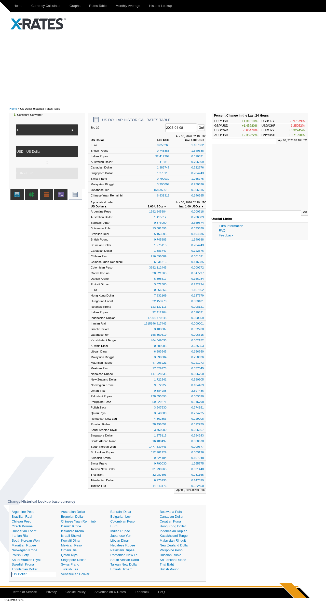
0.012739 (197, 424)
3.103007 (160, 329)
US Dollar (19, 574)
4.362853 (160, 418)
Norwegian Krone (24, 550)
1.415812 (163, 161)
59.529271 (160, 401)
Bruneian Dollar (72, 516)
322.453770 (159, 301)
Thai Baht (167, 564)
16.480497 (160, 441)
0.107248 (197, 457)
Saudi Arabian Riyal (26, 560)
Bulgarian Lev (120, 516)
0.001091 (197, 256)
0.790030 (163, 178)
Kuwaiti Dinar (71, 540)
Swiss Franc (70, 564)
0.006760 (197, 373)
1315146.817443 (155, 323)
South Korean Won (26, 540)
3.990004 (163, 184)
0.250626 (197, 184)
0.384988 (160, 390)
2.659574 (197, 222)
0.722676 (197, 167)
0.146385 (197, 195)
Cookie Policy (75, 592)
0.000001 (197, 323)
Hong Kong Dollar (173, 526)
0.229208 (197, 418)
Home (17, 6)
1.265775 (197, 178)
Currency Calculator (46, 6)
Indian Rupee (120, 531)
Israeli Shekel (71, 536)
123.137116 (159, 306)
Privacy (51, 592)
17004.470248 (157, 317)
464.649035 (159, 340)
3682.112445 (158, 267)
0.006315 (197, 189)
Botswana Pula (171, 512)
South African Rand (124, 560)
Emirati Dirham (121, 569)
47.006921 (160, 362)
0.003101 (197, 301)
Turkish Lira (69, 569)
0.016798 (197, 401)
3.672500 (160, 284)
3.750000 (160, 429)
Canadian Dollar (171, 516)
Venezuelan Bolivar (75, 574)
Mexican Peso (71, 545)
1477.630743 (158, 446)
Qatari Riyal (69, 555)
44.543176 (160, 485)
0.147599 (197, 480)
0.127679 (197, 295)
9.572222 (160, 385)
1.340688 (197, 150)
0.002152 (197, 340)
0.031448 (197, 469)
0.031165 (197, 474)
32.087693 (160, 474)
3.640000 (160, 413)
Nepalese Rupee (122, 545)
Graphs (75, 6)
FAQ (222, 230)
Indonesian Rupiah (173, 531)
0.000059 (197, 317)
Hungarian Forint (24, 531)
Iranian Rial (20, 536)
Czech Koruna (22, 526)
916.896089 (159, 256)
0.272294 (197, 284)
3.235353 (197, 345)
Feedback (226, 235)
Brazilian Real (22, 516)
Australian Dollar (73, 512)
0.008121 (197, 306)
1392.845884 (158, 211)
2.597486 (197, 390)
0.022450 (197, 485)
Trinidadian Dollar (24, 569)
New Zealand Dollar (174, 545)
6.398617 (160, 278)
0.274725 (197, 413)
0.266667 (197, 429)
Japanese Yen (120, 536)
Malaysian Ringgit (173, 540)
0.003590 (197, 396)
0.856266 (163, 145)
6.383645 (160, 351)
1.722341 (160, 379)
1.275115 (163, 173)
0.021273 (197, 362)
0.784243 (197, 173)
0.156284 (197, 278)
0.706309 (197, 161)
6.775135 (160, 480)
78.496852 (160, 424)
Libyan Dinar (119, 540)
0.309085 (160, 345)
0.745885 (163, 150)
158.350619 (161, 189)
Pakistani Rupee (122, 550)
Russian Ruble (170, 555)
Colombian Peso (122, 521)
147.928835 (159, 373)
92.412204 (162, 156)
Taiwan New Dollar (124, 564)
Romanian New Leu (124, 555)
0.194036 (197, 233)
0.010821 (197, 156)
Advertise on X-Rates (110, 592)
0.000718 (197, 211)
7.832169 (160, 295)
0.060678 (197, 441)
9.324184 (160, 457)
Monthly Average (128, 6)
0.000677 (197, 446)
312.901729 (159, 452)
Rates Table (97, 6)
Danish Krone (71, 526)
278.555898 (159, 396)
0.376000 (160, 222)
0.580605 (197, 379)
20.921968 (160, 273)
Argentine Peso (23, 512)
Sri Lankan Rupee (173, 560)
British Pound (169, 569)
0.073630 (197, 228)
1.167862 (197, 145)
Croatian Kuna (170, 521)
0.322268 (197, 329)
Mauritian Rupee (24, 545)
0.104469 (197, 385)
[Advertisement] (163, 68)
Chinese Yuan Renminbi (79, 521)
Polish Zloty (20, 555)
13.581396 (160, 228)
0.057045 (197, 368)
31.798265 (160, 469)
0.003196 (197, 452)
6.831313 (163, 195)
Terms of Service (24, 592)
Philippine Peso (171, 550)
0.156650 (197, 351)
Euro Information (231, 226)
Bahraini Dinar (120, 512)
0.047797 (197, 273)
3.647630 (160, 407)
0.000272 (197, 267)
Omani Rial (69, 550)
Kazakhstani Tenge (174, 536)
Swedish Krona (23, 564)
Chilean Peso (21, 521)
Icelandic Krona (72, 531)
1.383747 (163, 167)
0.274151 (197, 407)
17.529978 (160, 368)
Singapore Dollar (73, 560)
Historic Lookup (160, 6)
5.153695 (160, 233)
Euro (113, 526)
